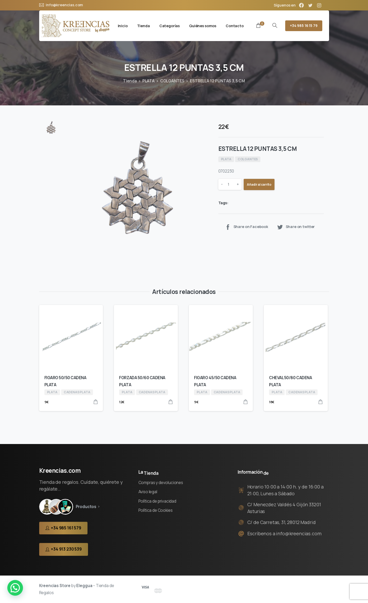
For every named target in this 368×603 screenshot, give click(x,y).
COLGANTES (172, 81)
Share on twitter (296, 227)
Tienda (130, 81)
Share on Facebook (246, 227)
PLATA (148, 81)
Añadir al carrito (259, 184)
